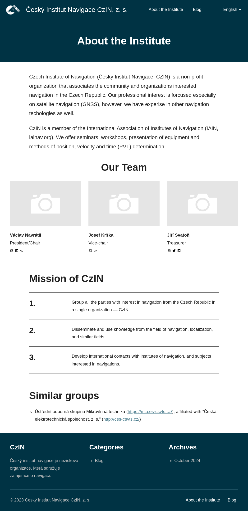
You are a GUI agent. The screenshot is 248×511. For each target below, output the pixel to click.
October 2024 (187, 460)
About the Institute (166, 9)
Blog (197, 9)
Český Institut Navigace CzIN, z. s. (77, 9)
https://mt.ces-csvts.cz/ (150, 411)
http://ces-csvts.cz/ (121, 419)
